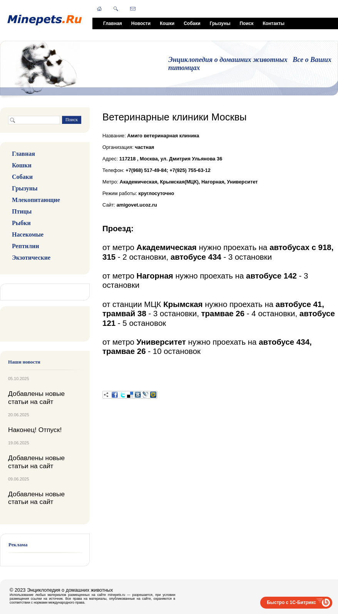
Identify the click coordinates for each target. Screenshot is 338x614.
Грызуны (220, 23)
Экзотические (31, 257)
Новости (141, 23)
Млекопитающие (36, 200)
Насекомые (28, 234)
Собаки (192, 23)
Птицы (22, 211)
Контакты (273, 23)
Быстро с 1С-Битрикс (291, 602)
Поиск (246, 23)
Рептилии (25, 246)
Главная (112, 23)
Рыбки (21, 223)
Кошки (167, 23)
